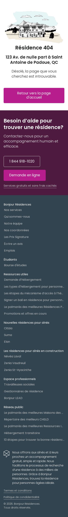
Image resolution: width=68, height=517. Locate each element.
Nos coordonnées (16, 230)
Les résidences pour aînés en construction (34, 351)
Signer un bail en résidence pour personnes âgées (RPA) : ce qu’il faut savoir (34, 300)
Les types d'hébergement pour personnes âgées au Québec (34, 287)
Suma (8, 335)
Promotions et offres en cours (25, 314)
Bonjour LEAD (13, 398)
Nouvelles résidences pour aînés (26, 323)
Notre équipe (13, 223)
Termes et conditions (18, 490)
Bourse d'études (15, 265)
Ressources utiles (16, 274)
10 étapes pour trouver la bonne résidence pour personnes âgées (34, 440)
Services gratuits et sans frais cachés (30, 186)
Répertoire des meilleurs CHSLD (26, 419)
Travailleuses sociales (19, 384)
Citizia (8, 328)
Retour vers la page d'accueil (34, 95)
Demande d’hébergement (23, 280)
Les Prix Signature (16, 237)
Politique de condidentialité (21, 497)
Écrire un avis (13, 244)
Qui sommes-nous (17, 217)
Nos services (13, 210)
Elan (7, 342)
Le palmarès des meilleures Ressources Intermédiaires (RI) (34, 426)
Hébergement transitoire (22, 433)
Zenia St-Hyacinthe (17, 370)
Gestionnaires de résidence (23, 391)
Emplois (9, 250)
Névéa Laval (12, 356)
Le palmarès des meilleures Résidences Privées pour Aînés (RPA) (34, 307)
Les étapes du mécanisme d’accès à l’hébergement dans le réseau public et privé (34, 293)
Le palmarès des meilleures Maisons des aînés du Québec (34, 413)
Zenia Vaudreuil (15, 363)
